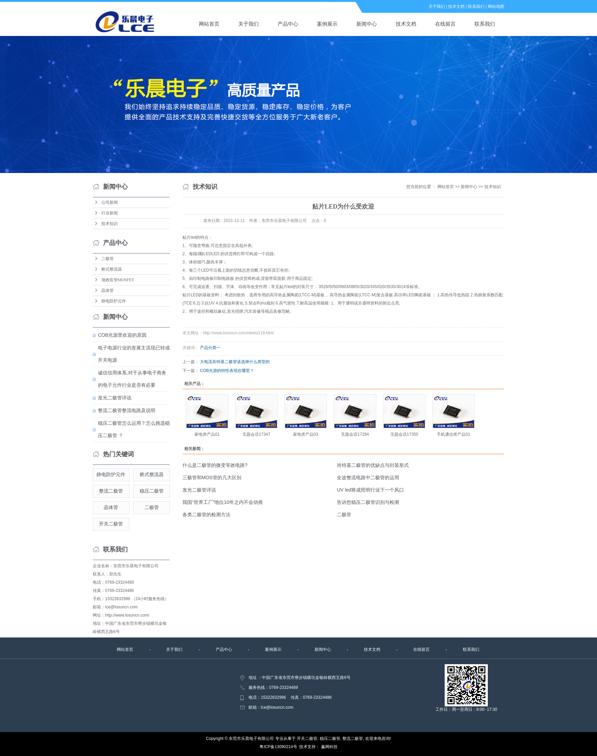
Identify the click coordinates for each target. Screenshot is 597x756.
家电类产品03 (305, 434)
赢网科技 (329, 746)
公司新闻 (109, 202)
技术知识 (109, 223)
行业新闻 (109, 213)
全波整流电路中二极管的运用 (368, 477)
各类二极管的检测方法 (206, 514)
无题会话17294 (355, 434)
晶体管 (107, 290)
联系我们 (476, 6)
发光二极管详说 (114, 397)
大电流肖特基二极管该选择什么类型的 (235, 361)
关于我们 (437, 6)
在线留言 (445, 24)
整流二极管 (111, 491)
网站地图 (496, 6)
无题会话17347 (256, 434)
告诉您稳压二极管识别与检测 (368, 502)
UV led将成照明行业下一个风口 (370, 490)
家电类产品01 (206, 434)
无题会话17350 (404, 434)
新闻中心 (366, 24)
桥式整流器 (111, 269)
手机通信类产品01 (453, 434)
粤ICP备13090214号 (278, 746)
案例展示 (327, 24)
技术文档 (456, 6)
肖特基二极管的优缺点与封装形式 (373, 465)
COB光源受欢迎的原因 (122, 335)
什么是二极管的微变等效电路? (214, 465)
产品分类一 (210, 347)
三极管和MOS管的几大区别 (211, 477)
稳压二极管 (152, 491)
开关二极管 (111, 523)
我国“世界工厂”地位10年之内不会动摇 (222, 502)
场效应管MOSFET (117, 279)
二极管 (107, 258)
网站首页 (209, 24)
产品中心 (288, 24)
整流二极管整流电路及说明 (126, 410)
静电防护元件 (113, 301)
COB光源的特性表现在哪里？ (227, 370)
